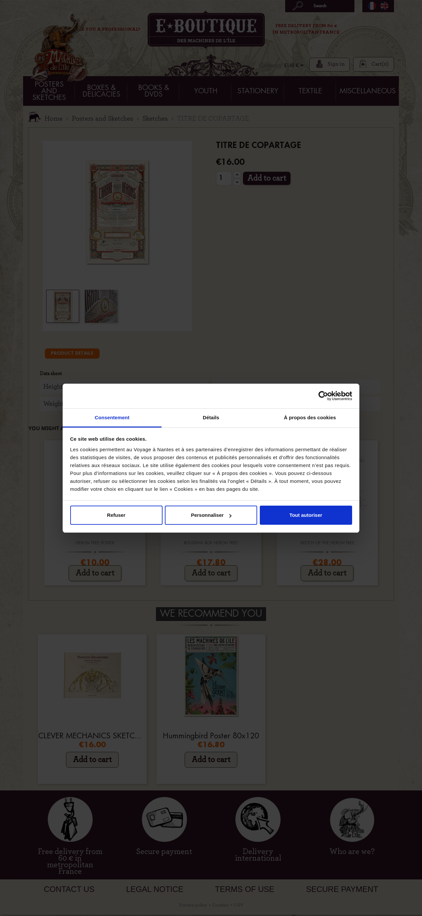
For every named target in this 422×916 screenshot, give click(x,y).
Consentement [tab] (112, 417)
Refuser (116, 515)
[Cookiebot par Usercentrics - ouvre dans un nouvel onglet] (323, 396)
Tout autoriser (305, 515)
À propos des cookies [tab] (310, 417)
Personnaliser (211, 515)
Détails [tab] (211, 417)
